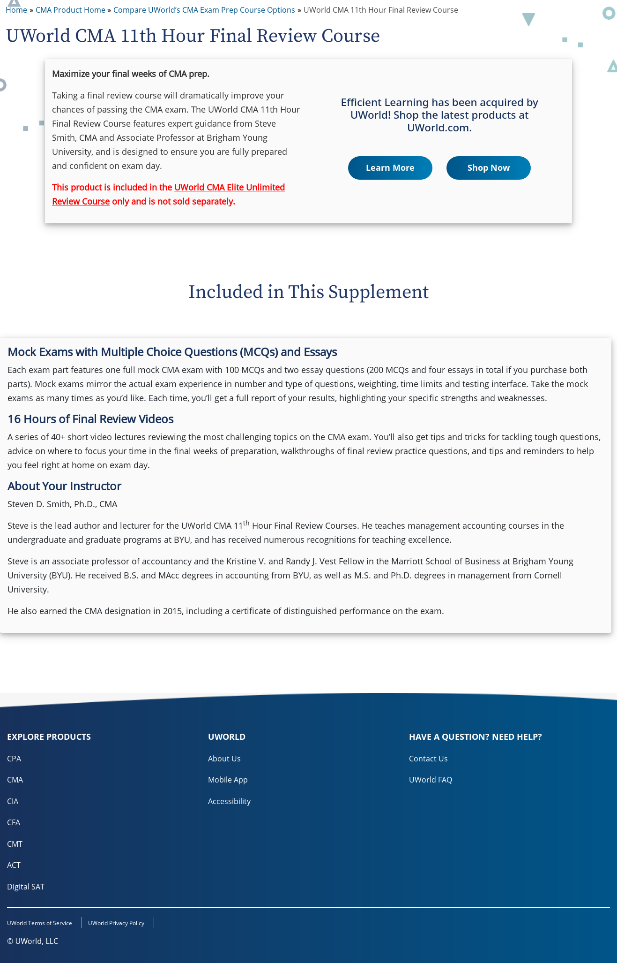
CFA (13, 823)
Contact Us (428, 758)
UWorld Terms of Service (39, 925)
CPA (14, 758)
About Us (224, 758)
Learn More (390, 167)
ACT (14, 866)
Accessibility (229, 802)
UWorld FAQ (430, 780)
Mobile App (228, 780)
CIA (12, 802)
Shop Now (489, 167)
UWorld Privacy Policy (124, 925)
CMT (14, 845)
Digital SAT (26, 888)
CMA (15, 780)
